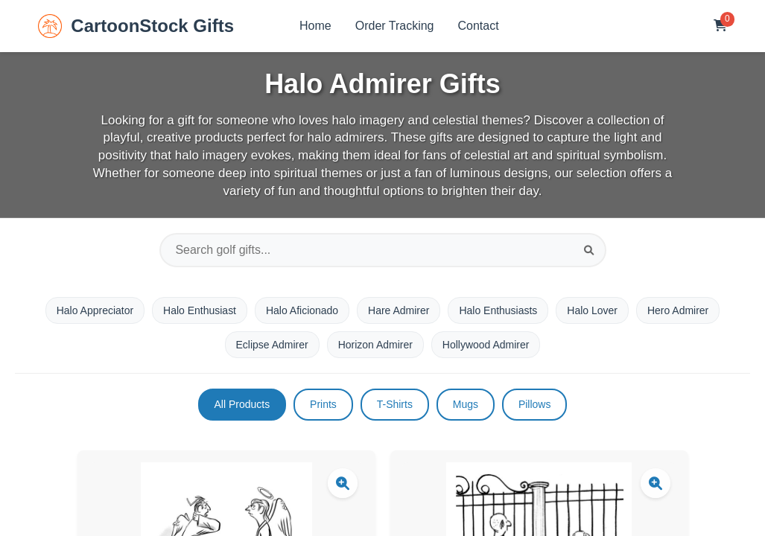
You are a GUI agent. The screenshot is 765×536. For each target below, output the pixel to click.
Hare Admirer (398, 310)
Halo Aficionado (302, 310)
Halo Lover (593, 310)
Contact (478, 25)
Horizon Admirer (375, 345)
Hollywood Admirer (486, 345)
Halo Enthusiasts (499, 310)
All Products (242, 404)
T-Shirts (395, 404)
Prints (323, 404)
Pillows (534, 404)
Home (315, 25)
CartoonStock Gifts (136, 26)
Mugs (465, 404)
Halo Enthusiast (199, 310)
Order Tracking (394, 25)
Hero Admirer (677, 310)
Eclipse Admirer (271, 345)
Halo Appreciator (94, 310)
